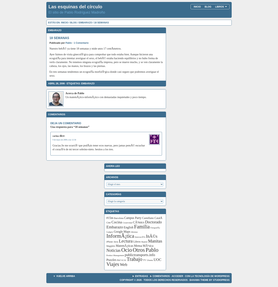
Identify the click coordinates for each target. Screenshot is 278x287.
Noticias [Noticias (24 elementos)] (113, 250)
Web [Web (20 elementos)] (123, 264)
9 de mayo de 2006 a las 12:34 (64, 140)
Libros (221, 6)
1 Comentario (81, 43)
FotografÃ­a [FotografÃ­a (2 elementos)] (155, 228)
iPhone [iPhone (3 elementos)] (109, 241)
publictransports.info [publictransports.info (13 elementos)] (140, 255)
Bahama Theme (199, 280)
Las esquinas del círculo (75, 6)
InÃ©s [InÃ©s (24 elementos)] (152, 236)
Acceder (177, 276)
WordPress (222, 276)
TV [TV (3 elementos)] (144, 260)
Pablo (68, 43)
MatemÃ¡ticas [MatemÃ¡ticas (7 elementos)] (124, 245)
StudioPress (221, 280)
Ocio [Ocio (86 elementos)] (126, 250)
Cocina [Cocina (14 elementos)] (116, 222)
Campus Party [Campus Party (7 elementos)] (132, 218)
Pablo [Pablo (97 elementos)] (152, 250)
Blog (208, 6)
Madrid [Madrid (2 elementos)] (144, 242)
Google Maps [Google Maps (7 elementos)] (122, 231)
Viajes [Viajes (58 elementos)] (112, 264)
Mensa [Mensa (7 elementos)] (138, 245)
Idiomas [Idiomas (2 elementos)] (134, 232)
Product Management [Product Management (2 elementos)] (115, 255)
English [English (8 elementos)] (128, 227)
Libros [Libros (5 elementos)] (137, 241)
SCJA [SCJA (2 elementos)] (123, 260)
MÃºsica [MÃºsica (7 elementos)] (148, 245)
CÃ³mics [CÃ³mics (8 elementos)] (138, 222)
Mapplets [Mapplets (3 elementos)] (110, 246)
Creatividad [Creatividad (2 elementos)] (127, 223)
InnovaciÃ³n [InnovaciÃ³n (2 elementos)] (140, 237)
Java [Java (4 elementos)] (116, 241)
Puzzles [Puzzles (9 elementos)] (111, 260)
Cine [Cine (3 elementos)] (108, 222)
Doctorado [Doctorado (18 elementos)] (153, 222)
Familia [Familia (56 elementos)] (142, 227)
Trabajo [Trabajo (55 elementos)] (134, 259)
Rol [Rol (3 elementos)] (119, 260)
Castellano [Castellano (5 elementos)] (148, 218)
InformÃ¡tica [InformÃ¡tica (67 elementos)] (120, 236)
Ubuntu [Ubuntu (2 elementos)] (150, 260)
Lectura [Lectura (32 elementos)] (126, 240)
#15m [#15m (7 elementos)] (109, 218)
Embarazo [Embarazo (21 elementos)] (114, 227)
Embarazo (85, 22)
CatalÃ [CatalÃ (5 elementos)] (158, 218)
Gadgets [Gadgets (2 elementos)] (109, 232)
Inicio (197, 6)
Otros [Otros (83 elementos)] (139, 250)
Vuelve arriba (65, 276)
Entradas (141, 276)
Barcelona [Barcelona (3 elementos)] (119, 218)
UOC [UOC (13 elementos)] (157, 260)
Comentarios (161, 276)
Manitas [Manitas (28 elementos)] (155, 241)
